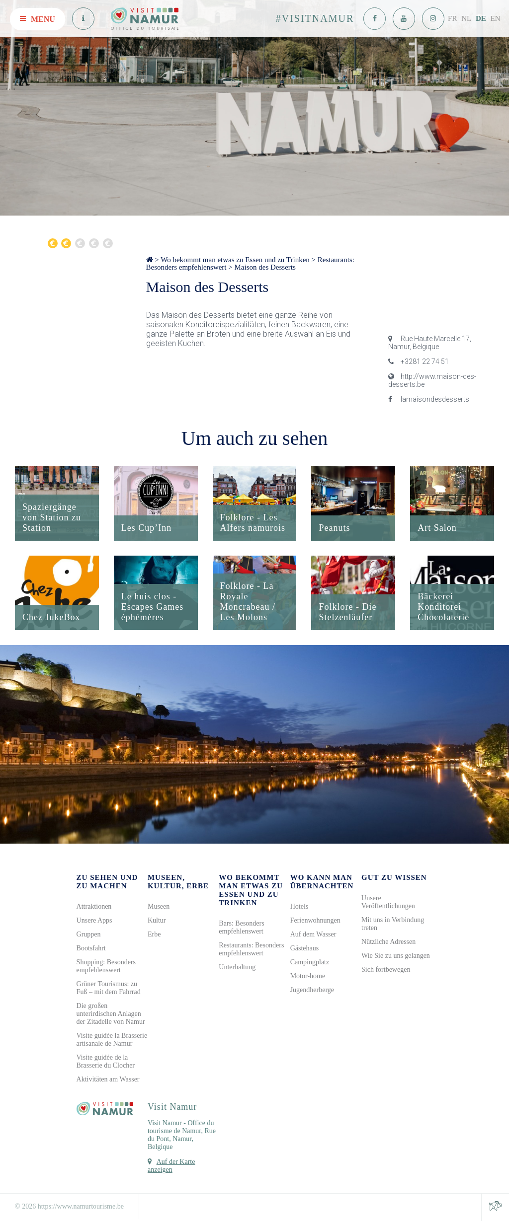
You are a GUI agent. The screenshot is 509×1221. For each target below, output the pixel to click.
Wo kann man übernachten (322, 881)
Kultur (157, 920)
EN (496, 18)
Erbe (154, 934)
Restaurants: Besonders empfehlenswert (251, 949)
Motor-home (308, 976)
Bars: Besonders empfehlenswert (241, 927)
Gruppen (89, 934)
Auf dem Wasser (313, 934)
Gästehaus (304, 948)
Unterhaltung (237, 967)
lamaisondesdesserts (428, 399)
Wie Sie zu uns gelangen (395, 955)
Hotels (299, 906)
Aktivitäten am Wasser (108, 1079)
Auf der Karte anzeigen (171, 1165)
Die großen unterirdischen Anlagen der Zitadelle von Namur (111, 1013)
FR (452, 18)
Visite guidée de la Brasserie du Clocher (106, 1061)
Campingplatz (310, 962)
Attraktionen (94, 906)
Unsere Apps (94, 920)
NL (466, 18)
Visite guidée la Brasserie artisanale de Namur (112, 1039)
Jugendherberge (312, 990)
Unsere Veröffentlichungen (388, 902)
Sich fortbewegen (385, 969)
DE (481, 18)
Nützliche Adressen (388, 941)
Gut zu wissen (394, 877)
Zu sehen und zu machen (107, 881)
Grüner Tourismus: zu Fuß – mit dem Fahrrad (109, 988)
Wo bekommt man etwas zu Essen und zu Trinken (235, 260)
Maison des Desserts (265, 267)
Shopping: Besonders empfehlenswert (106, 966)
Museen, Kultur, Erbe (178, 881)
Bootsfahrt (91, 948)
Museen (159, 906)
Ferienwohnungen (315, 920)
